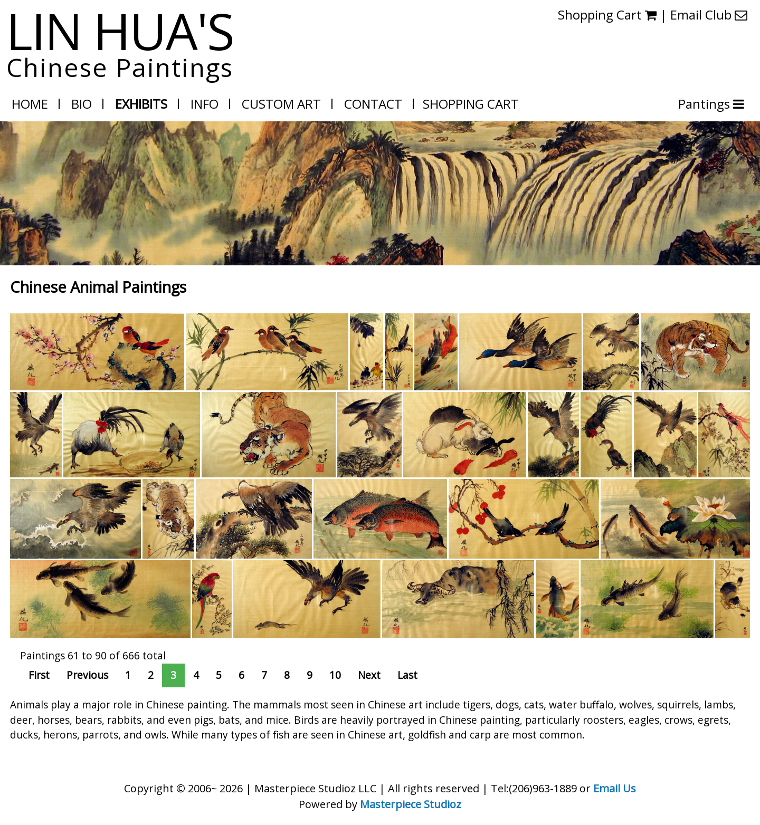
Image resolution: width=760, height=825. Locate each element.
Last (407, 675)
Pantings (705, 103)
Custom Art (281, 103)
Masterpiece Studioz (410, 804)
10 (335, 675)
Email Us (614, 788)
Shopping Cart (471, 103)
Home (30, 103)
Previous (87, 675)
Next (369, 675)
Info (204, 103)
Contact (373, 103)
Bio (81, 103)
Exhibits (141, 103)
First (39, 675)
